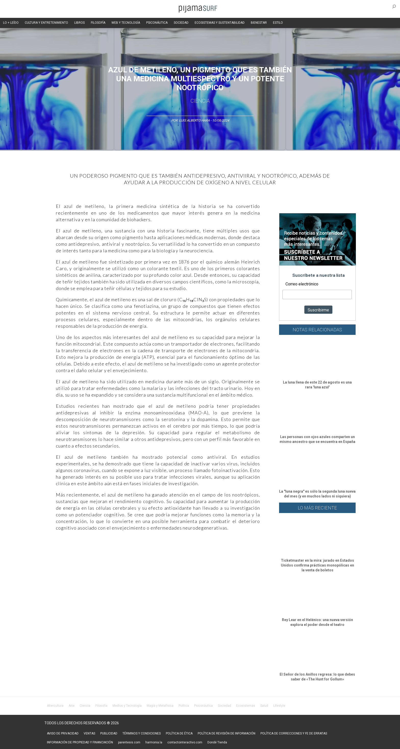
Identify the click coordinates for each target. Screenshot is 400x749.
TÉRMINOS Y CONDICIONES (141, 733)
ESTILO (278, 22)
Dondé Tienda (217, 742)
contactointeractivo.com (184, 742)
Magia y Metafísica (160, 705)
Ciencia (200, 101)
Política (184, 705)
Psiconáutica (203, 705)
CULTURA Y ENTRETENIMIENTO (46, 22)
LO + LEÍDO (11, 22)
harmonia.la (153, 742)
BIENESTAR (259, 22)
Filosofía (101, 705)
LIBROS (79, 22)
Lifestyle (279, 705)
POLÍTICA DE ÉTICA (179, 733)
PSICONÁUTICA (157, 22)
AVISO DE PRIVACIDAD (63, 733)
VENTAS (89, 733)
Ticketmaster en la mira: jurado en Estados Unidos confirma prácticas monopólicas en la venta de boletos (317, 565)
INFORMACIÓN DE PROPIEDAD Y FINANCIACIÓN (80, 742)
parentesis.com (129, 742)
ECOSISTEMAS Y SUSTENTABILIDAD (220, 22)
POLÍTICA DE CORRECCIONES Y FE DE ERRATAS (293, 733)
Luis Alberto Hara (194, 120)
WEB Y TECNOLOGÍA (125, 22)
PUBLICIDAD (108, 733)
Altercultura (55, 705)
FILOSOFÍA (98, 22)
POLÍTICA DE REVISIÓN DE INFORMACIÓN (226, 733)
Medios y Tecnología (127, 705)
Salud (264, 705)
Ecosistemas (245, 705)
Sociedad (224, 705)
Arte (71, 705)
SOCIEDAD (181, 22)
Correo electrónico (301, 284)
